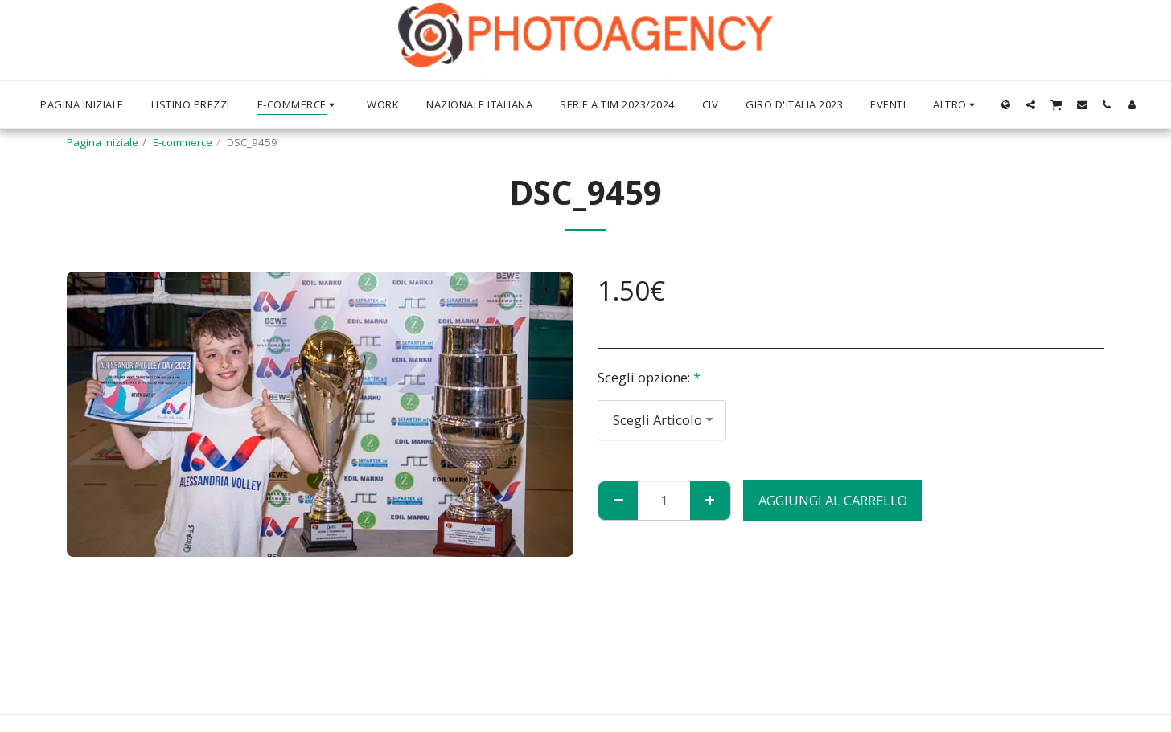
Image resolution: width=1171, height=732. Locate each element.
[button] (1030, 104)
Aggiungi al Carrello (832, 500)
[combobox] (662, 420)
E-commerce (182, 142)
